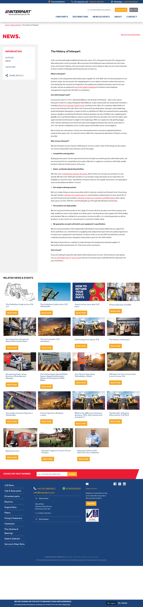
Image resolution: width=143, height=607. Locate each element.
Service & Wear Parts (14, 585)
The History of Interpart (119, 380)
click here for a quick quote (74, 236)
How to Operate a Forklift (120, 346)
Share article (16, 75)
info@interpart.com (44, 533)
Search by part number (16, 514)
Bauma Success (12, 492)
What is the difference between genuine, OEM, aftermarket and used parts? (88, 456)
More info (66, 604)
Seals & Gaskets (12, 579)
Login (135, 10)
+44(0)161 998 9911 (96, 2)
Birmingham (42, 561)
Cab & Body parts (12, 531)
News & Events (101, 16)
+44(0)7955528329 (130, 2)
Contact (132, 16)
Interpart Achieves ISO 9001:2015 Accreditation (88, 492)
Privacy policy (93, 598)
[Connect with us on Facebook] (115, 525)
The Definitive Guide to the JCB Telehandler (54, 346)
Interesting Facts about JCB (87, 380)
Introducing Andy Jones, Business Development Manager (16, 417)
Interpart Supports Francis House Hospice (56, 492)
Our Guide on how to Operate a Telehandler (19, 455)
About (118, 16)
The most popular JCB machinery (50, 381)
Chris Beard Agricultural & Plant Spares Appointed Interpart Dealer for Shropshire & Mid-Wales (54, 418)
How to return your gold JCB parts (87, 346)
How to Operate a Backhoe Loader (51, 455)
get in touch (76, 299)
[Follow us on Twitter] (119, 525)
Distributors (80, 16)
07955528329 (73, 529)
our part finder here (61, 299)
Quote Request (121, 10)
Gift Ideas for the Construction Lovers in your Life (122, 416)
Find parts (62, 16)
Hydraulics (9, 564)
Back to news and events (130, 34)
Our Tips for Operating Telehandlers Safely (85, 416)
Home (7, 25)
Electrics (8, 542)
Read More (12, 354)
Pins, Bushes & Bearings (11, 572)
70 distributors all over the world (74, 215)
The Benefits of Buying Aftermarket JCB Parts (119, 455)
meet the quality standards (85, 128)
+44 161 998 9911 (46, 529)
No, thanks (122, 603)
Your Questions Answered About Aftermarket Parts (17, 381)
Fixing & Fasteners (13, 559)
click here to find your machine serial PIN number (96, 239)
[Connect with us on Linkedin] (124, 525)
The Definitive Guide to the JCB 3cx (19, 346)
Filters (7, 553)
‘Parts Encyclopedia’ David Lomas (71, 146)
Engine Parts (10, 548)
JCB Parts (9, 526)
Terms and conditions (80, 598)
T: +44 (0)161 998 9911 (43, 554)
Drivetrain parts (12, 537)
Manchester (42, 540)
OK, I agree (111, 603)
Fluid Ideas (68, 598)
